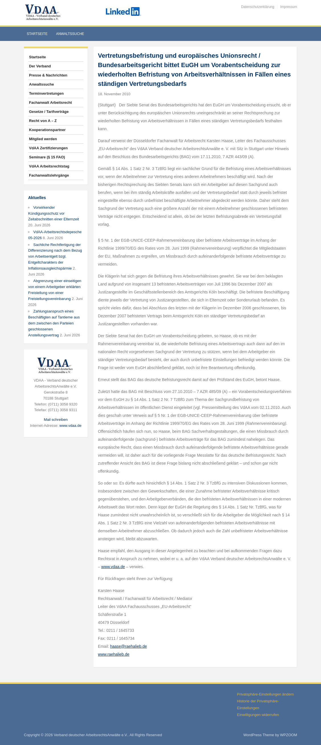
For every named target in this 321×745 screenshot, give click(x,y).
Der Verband (40, 66)
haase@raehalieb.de (128, 646)
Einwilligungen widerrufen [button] (258, 715)
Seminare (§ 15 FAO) (47, 157)
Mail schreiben (56, 419)
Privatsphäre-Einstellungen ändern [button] (265, 694)
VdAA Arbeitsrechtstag (49, 166)
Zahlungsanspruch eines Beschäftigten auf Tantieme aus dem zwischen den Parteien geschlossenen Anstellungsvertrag (54, 323)
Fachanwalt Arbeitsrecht (50, 102)
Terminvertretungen (46, 93)
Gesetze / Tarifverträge (49, 111)
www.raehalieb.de (113, 654)
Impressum (288, 7)
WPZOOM (288, 735)
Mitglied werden (43, 139)
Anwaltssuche (70, 34)
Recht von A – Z (43, 121)
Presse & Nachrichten (48, 75)
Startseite (37, 34)
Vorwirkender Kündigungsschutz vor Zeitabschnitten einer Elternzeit (53, 213)
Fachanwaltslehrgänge (49, 175)
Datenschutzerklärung (257, 7)
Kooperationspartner (47, 130)
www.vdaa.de (70, 425)
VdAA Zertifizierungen (48, 148)
